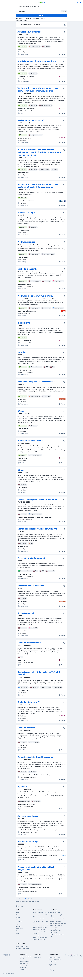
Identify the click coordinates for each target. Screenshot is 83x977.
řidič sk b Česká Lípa (55, 930)
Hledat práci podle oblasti (22, 948)
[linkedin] (80, 955)
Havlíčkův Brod (19, 928)
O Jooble (22, 959)
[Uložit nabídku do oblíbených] (64, 32)
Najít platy (51, 970)
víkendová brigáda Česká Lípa (57, 919)
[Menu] (2, 2)
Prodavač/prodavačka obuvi (30, 440)
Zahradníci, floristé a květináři (31, 558)
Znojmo (17, 912)
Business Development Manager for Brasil (37, 382)
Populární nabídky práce (22, 946)
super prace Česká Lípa (39, 929)
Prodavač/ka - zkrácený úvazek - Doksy (35, 296)
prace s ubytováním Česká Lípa (41, 912)
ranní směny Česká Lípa (56, 925)
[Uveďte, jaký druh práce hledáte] (41, 6)
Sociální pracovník (26, 613)
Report (62, 54)
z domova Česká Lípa (55, 921)
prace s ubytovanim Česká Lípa (41, 925)
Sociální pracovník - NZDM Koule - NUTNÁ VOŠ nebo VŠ (39, 673)
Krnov (17, 924)
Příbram (17, 915)
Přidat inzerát (37, 957)
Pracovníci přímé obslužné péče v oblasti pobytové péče (36, 868)
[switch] (65, 25)
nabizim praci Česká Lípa (39, 919)
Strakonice (18, 931)
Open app (79, 2)
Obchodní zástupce (26, 727)
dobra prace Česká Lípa (39, 939)
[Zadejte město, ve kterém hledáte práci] (41, 11)
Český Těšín (19, 921)
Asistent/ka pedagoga (28, 841)
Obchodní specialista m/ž (29, 642)
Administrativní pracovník (29, 32)
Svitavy (17, 933)
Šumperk (18, 917)
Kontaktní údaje (24, 963)
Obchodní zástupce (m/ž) (29, 702)
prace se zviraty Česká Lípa (40, 927)
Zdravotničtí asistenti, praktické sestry (35, 757)
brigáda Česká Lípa (55, 912)
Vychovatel (23, 786)
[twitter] (76, 955)
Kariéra (22, 969)
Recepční (22, 352)
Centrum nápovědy (25, 961)
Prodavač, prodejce (26, 212)
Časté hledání (21, 906)
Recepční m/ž (24, 323)
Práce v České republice (55, 959)
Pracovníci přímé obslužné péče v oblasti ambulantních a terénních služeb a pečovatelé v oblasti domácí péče (39, 152)
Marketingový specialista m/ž (31, 120)
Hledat (41, 15)
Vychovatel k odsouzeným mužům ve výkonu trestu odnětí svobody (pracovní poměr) (38, 89)
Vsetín (17, 919)
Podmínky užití (52, 962)
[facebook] (67, 955)
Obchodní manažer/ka (27, 269)
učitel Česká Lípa (54, 928)
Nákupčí (21, 411)
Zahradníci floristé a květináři (31, 586)
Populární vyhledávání (54, 957)
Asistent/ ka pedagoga (28, 816)
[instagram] (71, 955)
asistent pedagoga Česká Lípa (58, 923)
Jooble (12, 973)
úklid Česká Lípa (54, 932)
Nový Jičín (18, 926)
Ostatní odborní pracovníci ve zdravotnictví (37, 499)
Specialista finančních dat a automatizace (37, 61)
